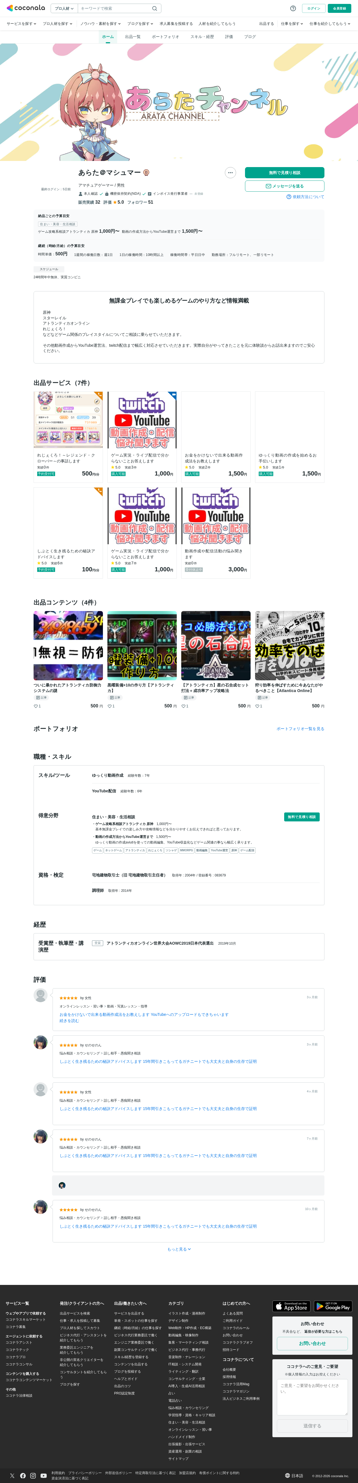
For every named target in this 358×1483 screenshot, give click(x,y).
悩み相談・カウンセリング (80, 1053)
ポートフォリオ (165, 36)
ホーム (108, 36)
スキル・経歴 (202, 36)
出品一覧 (133, 36)
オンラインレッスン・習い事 (82, 1006)
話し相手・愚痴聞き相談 (122, 1053)
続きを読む (69, 1020)
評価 (229, 36)
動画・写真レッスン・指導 (127, 1006)
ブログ (250, 36)
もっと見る (179, 1249)
